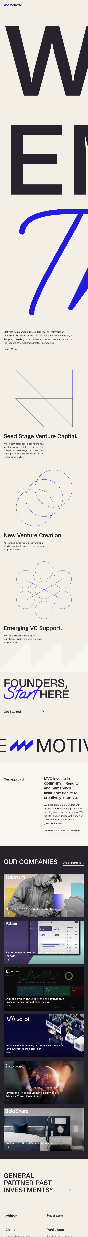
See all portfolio (73, 863)
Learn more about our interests (62, 848)
